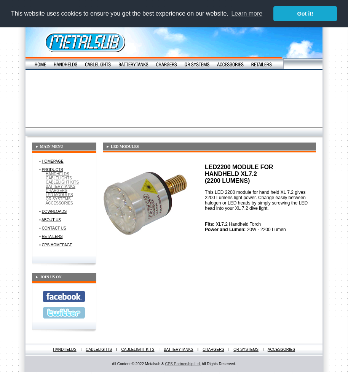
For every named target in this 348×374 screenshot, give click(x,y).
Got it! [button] (305, 14)
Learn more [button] (246, 13)
